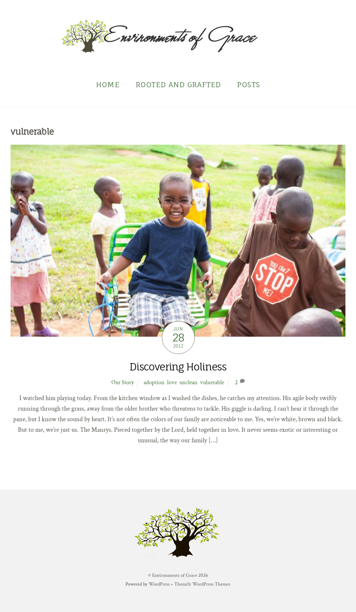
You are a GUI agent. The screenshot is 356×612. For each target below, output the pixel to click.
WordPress (159, 584)
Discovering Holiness (178, 367)
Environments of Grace (174, 575)
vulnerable (212, 382)
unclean (188, 382)
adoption (154, 382)
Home (108, 84)
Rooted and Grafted (178, 84)
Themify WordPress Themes (202, 584)
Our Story (122, 382)
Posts (248, 84)
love (172, 382)
